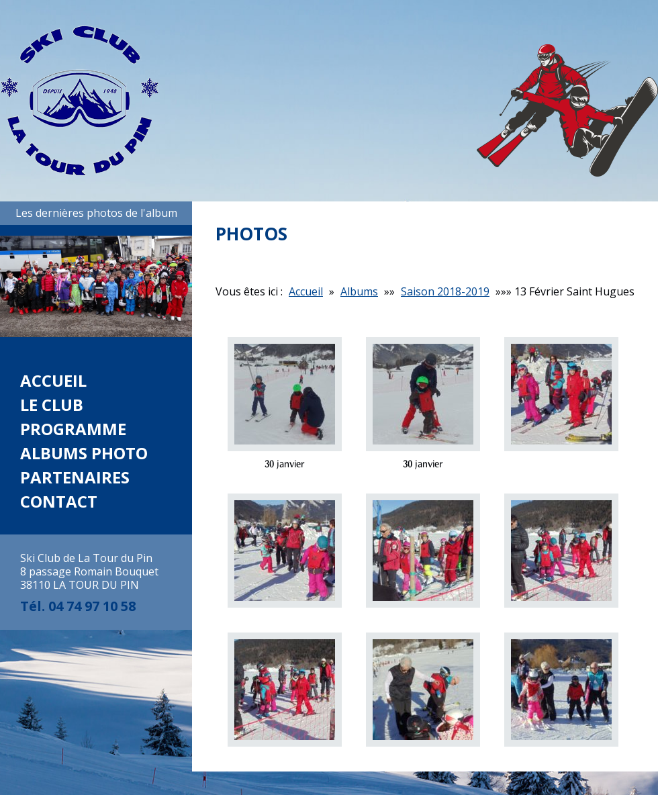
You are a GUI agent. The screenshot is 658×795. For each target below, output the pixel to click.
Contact (58, 501)
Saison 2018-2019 (445, 291)
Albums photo (84, 453)
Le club (51, 404)
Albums (359, 291)
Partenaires (75, 477)
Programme (73, 429)
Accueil (53, 380)
